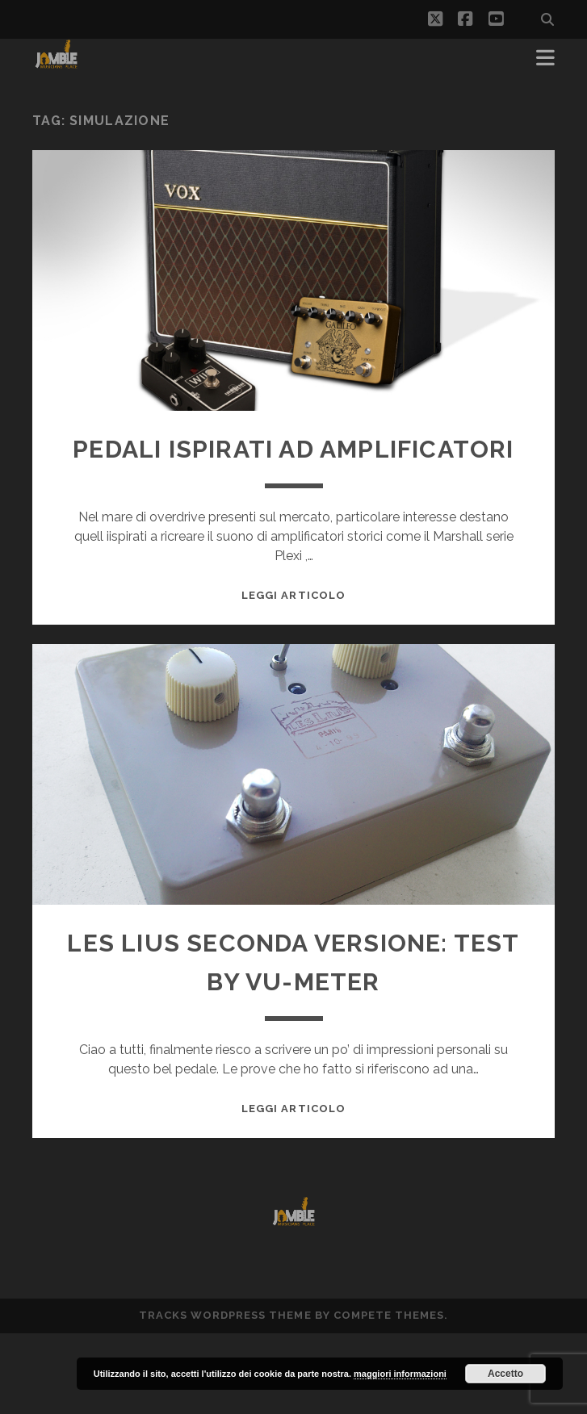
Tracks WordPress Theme (225, 1315)
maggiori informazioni (400, 1373)
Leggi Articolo (293, 595)
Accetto (505, 1373)
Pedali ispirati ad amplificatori (293, 449)
